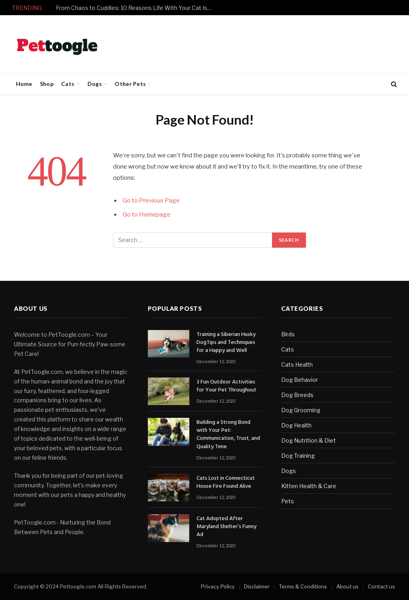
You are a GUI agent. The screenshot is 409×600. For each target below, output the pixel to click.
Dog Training (298, 455)
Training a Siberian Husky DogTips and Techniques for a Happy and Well (226, 343)
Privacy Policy (218, 586)
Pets (287, 501)
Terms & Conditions (303, 586)
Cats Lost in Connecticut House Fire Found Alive (226, 483)
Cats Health (297, 364)
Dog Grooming (300, 410)
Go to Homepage (147, 214)
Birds (288, 334)
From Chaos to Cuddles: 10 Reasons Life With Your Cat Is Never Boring (136, 7)
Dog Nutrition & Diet (308, 440)
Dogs (94, 83)
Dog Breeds (297, 394)
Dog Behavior (299, 379)
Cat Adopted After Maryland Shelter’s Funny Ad (226, 527)
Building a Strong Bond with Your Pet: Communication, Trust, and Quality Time (228, 435)
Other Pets (130, 83)
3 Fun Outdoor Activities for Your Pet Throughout (226, 386)
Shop (47, 83)
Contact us (381, 586)
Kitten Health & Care (308, 486)
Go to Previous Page (151, 200)
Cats (67, 83)
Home (24, 83)
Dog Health (296, 425)
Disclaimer (257, 586)
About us (347, 586)
